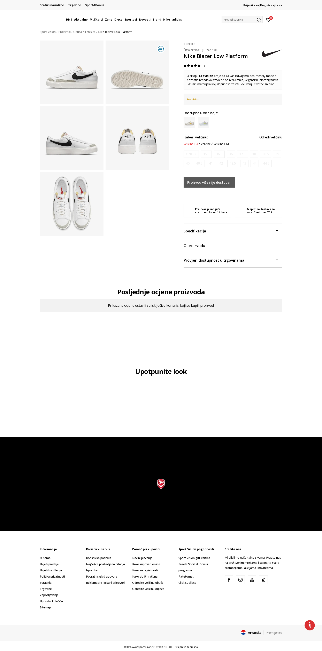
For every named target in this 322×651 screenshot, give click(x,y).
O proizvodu (231, 245)
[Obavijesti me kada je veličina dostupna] (191, 154)
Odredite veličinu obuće (147, 583)
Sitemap (45, 607)
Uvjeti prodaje (49, 564)
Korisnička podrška (98, 558)
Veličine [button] (206, 144)
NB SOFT (169, 647)
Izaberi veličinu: (196, 137)
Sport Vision (48, 32)
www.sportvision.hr (143, 647)
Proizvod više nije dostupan (209, 182)
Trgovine (46, 589)
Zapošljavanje (49, 595)
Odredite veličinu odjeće (148, 589)
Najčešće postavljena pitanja (105, 564)
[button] (242, 19)
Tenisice (90, 32)
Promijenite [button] (274, 632)
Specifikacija (231, 230)
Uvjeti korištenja (51, 570)
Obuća (77, 32)
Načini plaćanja (142, 558)
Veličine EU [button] (191, 144)
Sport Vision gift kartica (194, 558)
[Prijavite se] (268, 19)
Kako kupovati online (146, 564)
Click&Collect (187, 583)
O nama (45, 558)
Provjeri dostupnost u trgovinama (231, 260)
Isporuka (92, 570)
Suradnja (46, 583)
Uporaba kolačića (51, 601)
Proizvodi (64, 32)
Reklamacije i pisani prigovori (105, 583)
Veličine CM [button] (221, 144)
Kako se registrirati (145, 570)
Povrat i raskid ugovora (101, 576)
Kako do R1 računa (145, 576)
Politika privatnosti (52, 576)
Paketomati (186, 576)
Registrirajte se (271, 5)
